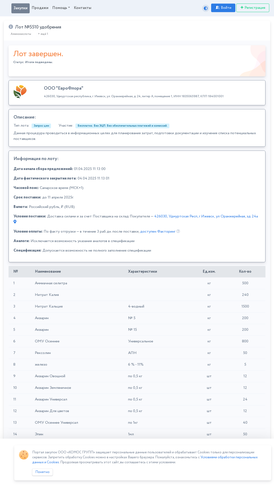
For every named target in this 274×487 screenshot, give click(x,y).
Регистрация (252, 7)
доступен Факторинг (157, 231)
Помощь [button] (59, 8)
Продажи (40, 8)
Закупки (21, 8)
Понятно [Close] (42, 472)
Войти (223, 7)
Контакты (82, 8)
